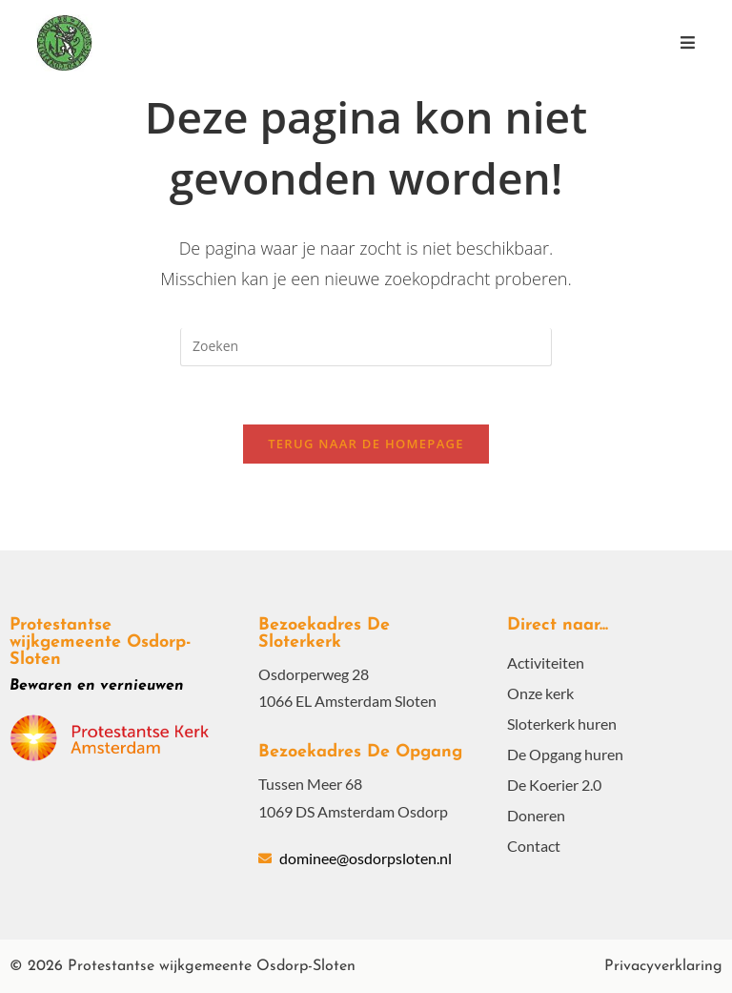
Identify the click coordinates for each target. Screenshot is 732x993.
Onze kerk (540, 693)
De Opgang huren (565, 754)
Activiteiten (545, 662)
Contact (533, 846)
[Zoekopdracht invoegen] (366, 347)
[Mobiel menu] (688, 42)
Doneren (536, 815)
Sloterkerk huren (562, 723)
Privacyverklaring (663, 966)
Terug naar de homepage (366, 443)
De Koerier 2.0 (554, 785)
